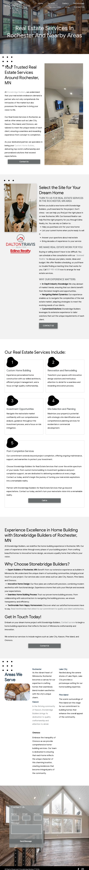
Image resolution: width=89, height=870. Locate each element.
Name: (14, 814)
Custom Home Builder (24, 145)
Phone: (37, 814)
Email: (25, 814)
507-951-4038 (53, 269)
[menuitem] (38, 3)
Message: (15, 823)
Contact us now (68, 622)
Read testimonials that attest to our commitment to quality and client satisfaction (47, 609)
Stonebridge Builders (16, 92)
